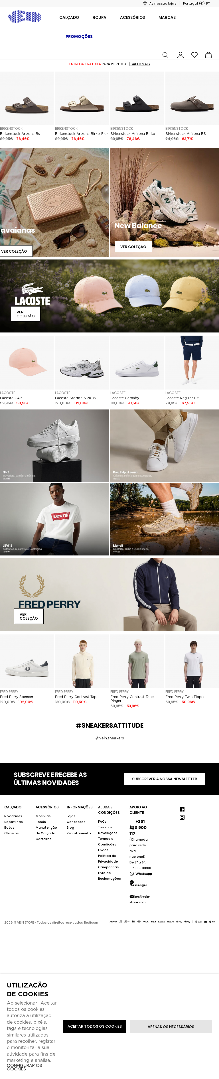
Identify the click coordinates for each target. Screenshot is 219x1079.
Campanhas (108, 867)
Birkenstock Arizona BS (185, 134)
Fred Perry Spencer (16, 697)
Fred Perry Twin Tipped (185, 697)
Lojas (71, 816)
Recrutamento (79, 833)
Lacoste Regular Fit (182, 398)
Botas (9, 827)
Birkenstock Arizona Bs (20, 134)
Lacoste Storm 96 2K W (75, 398)
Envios (103, 850)
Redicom (91, 922)
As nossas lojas (163, 3)
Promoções (79, 36)
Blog (70, 827)
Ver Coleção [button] (133, 247)
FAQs (102, 821)
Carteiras (44, 839)
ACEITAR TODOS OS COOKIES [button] (95, 1026)
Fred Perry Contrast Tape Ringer (132, 699)
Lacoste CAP (11, 398)
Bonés (41, 822)
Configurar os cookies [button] (24, 1067)
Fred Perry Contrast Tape (76, 697)
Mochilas (43, 816)
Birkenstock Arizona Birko (132, 134)
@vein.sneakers (110, 738)
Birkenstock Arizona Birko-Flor (81, 134)
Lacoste (7, 392)
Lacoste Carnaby (124, 398)
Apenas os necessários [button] (171, 1026)
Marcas (167, 17)
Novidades (13, 816)
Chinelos (11, 833)
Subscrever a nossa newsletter (164, 779)
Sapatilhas (13, 822)
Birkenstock (11, 128)
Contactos (76, 822)
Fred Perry (9, 691)
